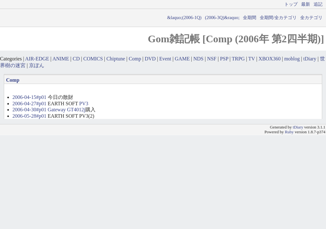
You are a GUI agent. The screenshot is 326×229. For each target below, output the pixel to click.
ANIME (61, 58)
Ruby (289, 132)
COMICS (93, 58)
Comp (135, 58)
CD (76, 58)
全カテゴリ (311, 17)
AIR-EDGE (37, 58)
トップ (291, 4)
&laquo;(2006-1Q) (184, 17)
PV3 (83, 103)
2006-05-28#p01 (29, 116)
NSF (211, 58)
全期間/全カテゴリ (278, 17)
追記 (318, 4)
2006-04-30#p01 (29, 109)
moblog (292, 58)
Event (165, 58)
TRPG (238, 58)
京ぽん (36, 65)
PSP (224, 58)
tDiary (309, 58)
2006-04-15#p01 (29, 97)
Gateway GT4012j (67, 109)
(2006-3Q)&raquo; (222, 17)
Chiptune (115, 58)
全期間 (249, 17)
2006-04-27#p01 (29, 103)
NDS (198, 58)
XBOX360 (269, 58)
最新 (305, 4)
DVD (150, 58)
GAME (182, 58)
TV (251, 58)
